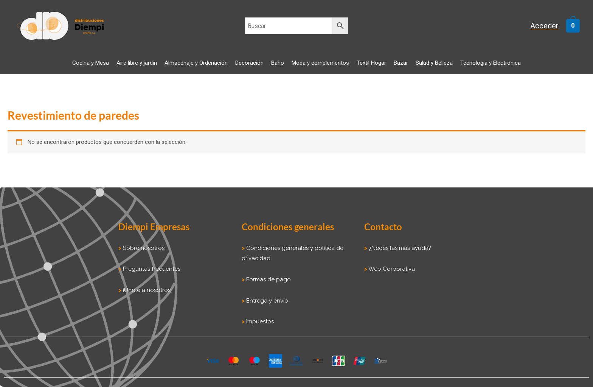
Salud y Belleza (434, 62)
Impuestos (259, 321)
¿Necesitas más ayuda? (399, 248)
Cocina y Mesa (90, 62)
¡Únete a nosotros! (146, 290)
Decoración (249, 62)
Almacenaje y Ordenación (196, 62)
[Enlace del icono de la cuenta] (548, 26)
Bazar (401, 62)
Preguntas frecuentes (150, 268)
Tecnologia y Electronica (490, 62)
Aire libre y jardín (136, 62)
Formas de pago (268, 279)
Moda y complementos (320, 62)
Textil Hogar (371, 62)
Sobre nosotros (143, 248)
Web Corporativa (391, 268)
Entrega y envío (267, 300)
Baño (277, 62)
